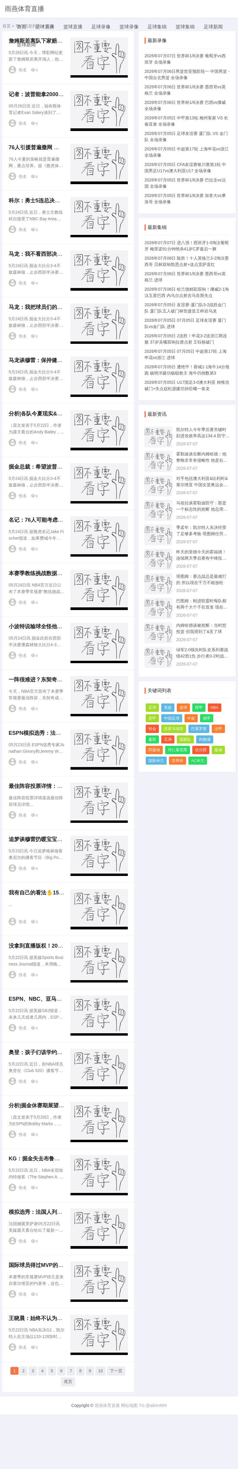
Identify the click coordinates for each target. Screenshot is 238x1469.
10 (100, 1426)
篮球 (183, 707)
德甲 (207, 718)
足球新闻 (213, 26)
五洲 (168, 739)
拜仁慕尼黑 (177, 750)
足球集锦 (157, 26)
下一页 (116, 1426)
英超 (168, 707)
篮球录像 (129, 26)
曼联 (152, 739)
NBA (215, 707)
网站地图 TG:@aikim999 (144, 1459)
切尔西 (201, 750)
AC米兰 (197, 760)
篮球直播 (72, 26)
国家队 (185, 739)
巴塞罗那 (199, 728)
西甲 (199, 707)
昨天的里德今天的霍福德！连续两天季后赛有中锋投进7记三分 (202, 558)
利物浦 (205, 739)
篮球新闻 (26, 44)
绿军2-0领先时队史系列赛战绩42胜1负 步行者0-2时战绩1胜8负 (202, 656)
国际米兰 (156, 760)
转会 (152, 728)
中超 (191, 718)
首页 (21, 26)
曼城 (218, 750)
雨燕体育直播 (24, 9)
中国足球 (171, 718)
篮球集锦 (185, 26)
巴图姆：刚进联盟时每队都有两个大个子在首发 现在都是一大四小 (202, 607)
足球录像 (100, 26)
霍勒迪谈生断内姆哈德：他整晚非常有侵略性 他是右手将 (202, 460)
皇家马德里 (173, 728)
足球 (152, 707)
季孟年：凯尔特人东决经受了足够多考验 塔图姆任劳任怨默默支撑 (202, 533)
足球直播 (44, 26)
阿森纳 (154, 750)
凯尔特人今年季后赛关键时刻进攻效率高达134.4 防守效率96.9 (203, 435)
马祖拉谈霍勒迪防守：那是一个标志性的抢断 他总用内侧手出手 (202, 509)
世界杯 (177, 760)
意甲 (152, 718)
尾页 (68, 1437)
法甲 (218, 728)
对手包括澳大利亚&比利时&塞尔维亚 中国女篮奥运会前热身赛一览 (202, 484)
